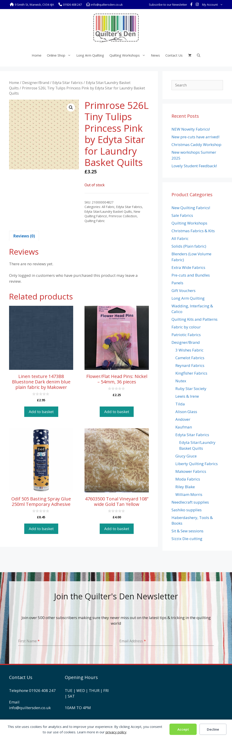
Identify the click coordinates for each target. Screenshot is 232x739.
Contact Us (174, 55)
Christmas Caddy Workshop (196, 144)
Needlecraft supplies (190, 502)
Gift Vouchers (184, 290)
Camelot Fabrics (189, 357)
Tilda (180, 404)
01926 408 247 (42, 690)
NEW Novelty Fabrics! (191, 129)
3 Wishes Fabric (189, 350)
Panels (177, 282)
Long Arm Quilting (90, 55)
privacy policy (116, 732)
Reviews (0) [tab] (24, 236)
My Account (213, 4)
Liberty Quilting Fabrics (196, 463)
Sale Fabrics (182, 215)
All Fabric (108, 207)
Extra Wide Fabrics (188, 267)
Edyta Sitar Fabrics (67, 82)
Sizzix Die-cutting (187, 538)
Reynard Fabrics (189, 365)
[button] (71, 107)
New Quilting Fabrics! (191, 207)
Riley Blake (185, 486)
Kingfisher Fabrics (191, 373)
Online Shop (60, 55)
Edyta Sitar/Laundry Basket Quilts (108, 211)
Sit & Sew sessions (187, 530)
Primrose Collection (123, 216)
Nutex (180, 380)
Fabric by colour (186, 327)
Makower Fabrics (190, 471)
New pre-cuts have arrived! (195, 136)
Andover (182, 419)
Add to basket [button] (41, 411)
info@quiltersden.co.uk (30, 707)
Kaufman (183, 427)
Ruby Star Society (190, 388)
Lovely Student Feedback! (194, 165)
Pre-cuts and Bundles (191, 275)
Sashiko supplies (187, 509)
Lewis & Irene (187, 396)
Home (36, 55)
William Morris (188, 494)
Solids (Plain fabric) (189, 246)
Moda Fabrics (187, 479)
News (155, 55)
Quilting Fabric (95, 221)
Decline (213, 729)
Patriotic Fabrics (186, 334)
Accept (183, 729)
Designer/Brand (35, 82)
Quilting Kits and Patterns (195, 319)
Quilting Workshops (128, 55)
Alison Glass (186, 411)
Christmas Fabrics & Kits (193, 230)
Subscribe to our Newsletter (168, 4)
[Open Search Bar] (198, 55)
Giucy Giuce (186, 456)
